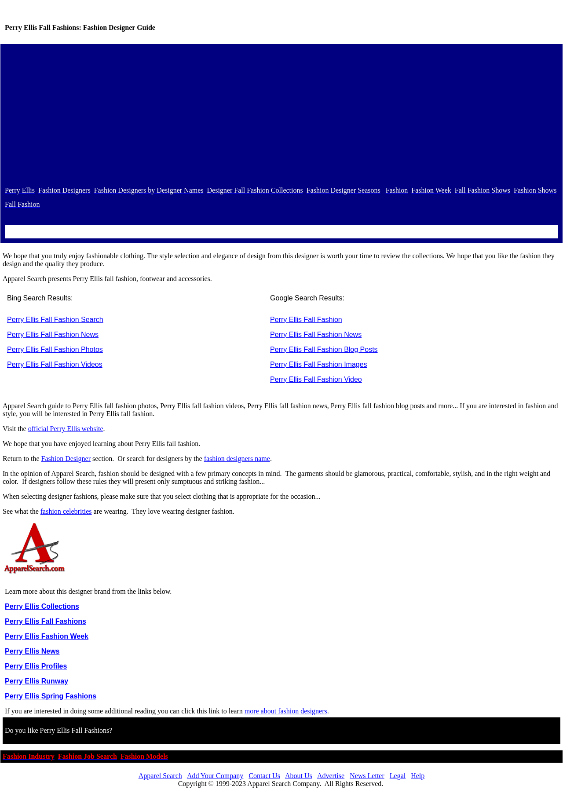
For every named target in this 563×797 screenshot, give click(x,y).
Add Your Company (215, 775)
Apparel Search (160, 775)
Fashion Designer (66, 458)
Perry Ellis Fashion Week (46, 636)
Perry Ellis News (32, 651)
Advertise (330, 775)
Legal (398, 775)
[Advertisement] (281, 114)
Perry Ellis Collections (42, 606)
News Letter (367, 775)
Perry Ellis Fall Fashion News (53, 334)
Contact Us (264, 775)
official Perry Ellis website (65, 428)
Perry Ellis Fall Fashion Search (55, 319)
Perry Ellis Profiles (36, 666)
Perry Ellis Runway (36, 681)
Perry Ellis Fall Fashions (45, 621)
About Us (298, 775)
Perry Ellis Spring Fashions (50, 696)
